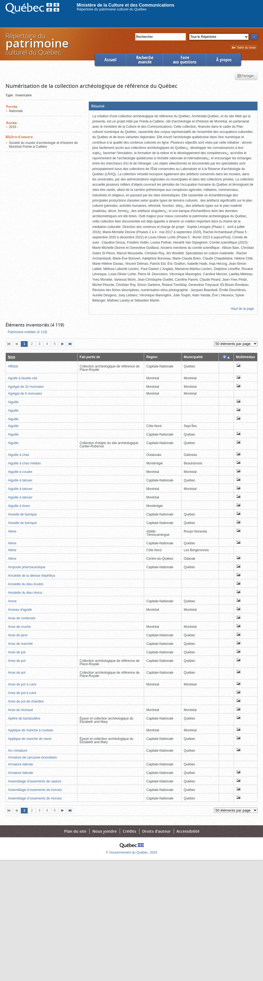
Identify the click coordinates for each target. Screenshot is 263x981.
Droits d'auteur (156, 831)
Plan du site (75, 831)
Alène (12, 531)
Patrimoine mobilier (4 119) (27, 332)
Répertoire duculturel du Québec (36, 44)
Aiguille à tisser (19, 506)
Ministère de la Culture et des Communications (126, 5)
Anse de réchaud (20, 710)
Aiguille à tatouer (20, 480)
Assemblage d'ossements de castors (34, 781)
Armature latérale (20, 764)
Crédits (129, 831)
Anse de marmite (20, 644)
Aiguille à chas (18, 455)
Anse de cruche (19, 627)
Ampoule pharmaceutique (26, 567)
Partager (245, 76)
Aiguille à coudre (20, 472)
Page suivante (63, 344)
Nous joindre (104, 831)
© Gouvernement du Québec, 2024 (131, 852)
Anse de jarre (17, 635)
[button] (173, 106)
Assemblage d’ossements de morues (35, 790)
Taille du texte (243, 48)
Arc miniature (17, 751)
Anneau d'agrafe (20, 610)
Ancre (12, 601)
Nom (11, 357)
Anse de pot (16, 652)
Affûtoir (13, 366)
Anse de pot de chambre (26, 701)
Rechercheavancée (144, 60)
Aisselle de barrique (22, 514)
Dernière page (71, 344)
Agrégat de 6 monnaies (25, 393)
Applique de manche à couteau (30, 730)
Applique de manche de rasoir (30, 739)
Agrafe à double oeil (22, 378)
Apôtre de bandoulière (24, 718)
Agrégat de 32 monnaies (26, 387)
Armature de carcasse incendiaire (32, 757)
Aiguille (13, 402)
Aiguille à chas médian (24, 463)
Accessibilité (187, 831)
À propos (223, 59)
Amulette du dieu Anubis (25, 584)
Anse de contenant (21, 618)
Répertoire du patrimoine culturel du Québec (112, 9)
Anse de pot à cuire (22, 684)
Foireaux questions (184, 60)
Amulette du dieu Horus (25, 593)
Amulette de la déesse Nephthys (31, 576)
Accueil (110, 59)
